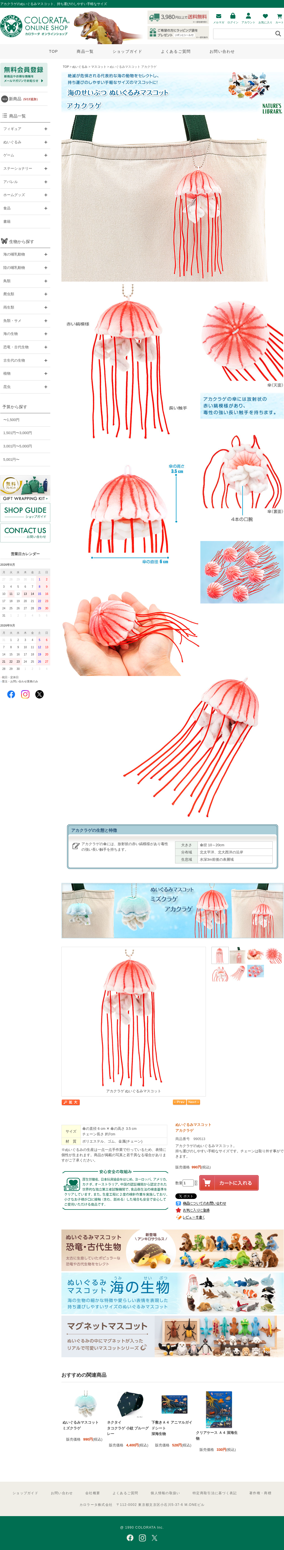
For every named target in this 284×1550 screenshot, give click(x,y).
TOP (53, 51)
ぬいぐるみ (80, 66)
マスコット (98, 66)
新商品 (24, 98)
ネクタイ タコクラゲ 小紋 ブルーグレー (128, 1428)
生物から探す (21, 241)
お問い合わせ (222, 51)
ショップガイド (127, 51)
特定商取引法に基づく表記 (215, 1493)
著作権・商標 (260, 1493)
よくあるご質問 (176, 51)
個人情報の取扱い (165, 1493)
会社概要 (92, 1493)
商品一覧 (85, 51)
